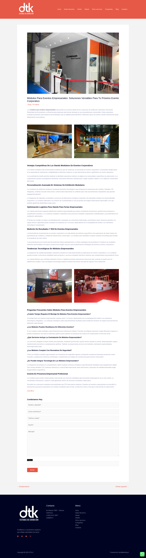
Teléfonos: (49, 513)
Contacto (124, 9)
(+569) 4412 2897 (52, 515)
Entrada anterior (23, 486)
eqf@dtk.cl (49, 518)
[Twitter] (22, 536)
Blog (117, 9)
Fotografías (109, 9)
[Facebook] (18, 536)
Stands (87, 9)
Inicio (59, 9)
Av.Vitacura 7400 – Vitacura (55, 510)
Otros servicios (97, 9)
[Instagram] (30, 536)
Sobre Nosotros (69, 9)
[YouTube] (26, 536)
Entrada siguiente (122, 486)
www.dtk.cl (30, 391)
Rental (79, 9)
